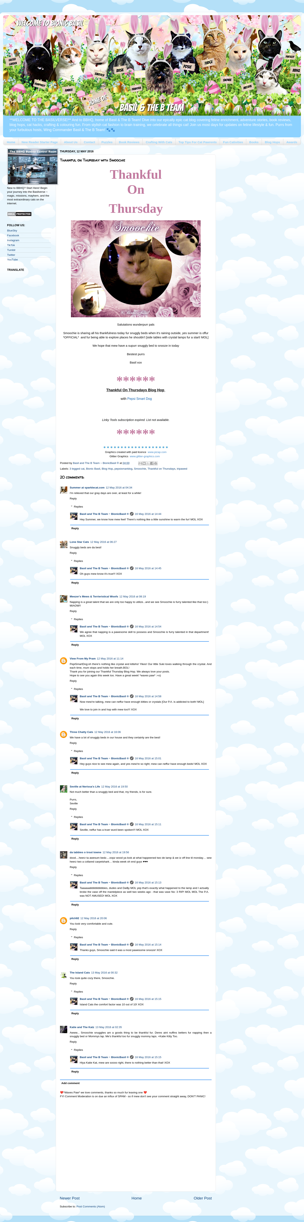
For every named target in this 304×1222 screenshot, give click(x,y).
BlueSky (12, 230)
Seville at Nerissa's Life (85, 786)
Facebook (13, 235)
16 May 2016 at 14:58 (148, 696)
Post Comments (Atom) (91, 1206)
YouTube (12, 259)
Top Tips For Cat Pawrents (198, 142)
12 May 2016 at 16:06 (107, 732)
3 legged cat (77, 468)
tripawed (182, 468)
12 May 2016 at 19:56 (116, 852)
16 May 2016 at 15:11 (148, 824)
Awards (291, 142)
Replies (78, 506)
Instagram (13, 240)
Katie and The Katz (82, 1027)
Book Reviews (129, 142)
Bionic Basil (93, 468)
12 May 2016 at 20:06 (93, 918)
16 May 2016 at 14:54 (148, 626)
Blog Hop (107, 468)
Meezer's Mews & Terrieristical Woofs (94, 596)
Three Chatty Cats (81, 732)
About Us (71, 142)
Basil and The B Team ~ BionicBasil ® (104, 513)
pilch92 (74, 918)
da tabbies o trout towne (85, 852)
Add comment (70, 1083)
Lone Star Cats (79, 541)
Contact (89, 142)
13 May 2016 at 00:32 (104, 972)
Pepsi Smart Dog (139, 398)
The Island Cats (80, 972)
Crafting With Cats (159, 142)
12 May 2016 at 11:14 (110, 658)
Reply (73, 498)
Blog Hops (272, 142)
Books (254, 142)
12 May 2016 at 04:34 (119, 487)
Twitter (11, 254)
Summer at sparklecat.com (87, 487)
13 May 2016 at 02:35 (108, 1027)
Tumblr (11, 250)
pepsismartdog (124, 468)
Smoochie (140, 468)
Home (11, 142)
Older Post (203, 1198)
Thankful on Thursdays (161, 468)
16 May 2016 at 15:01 (148, 758)
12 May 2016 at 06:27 (103, 541)
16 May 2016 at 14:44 (148, 513)
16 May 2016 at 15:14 (148, 944)
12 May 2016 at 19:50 (114, 786)
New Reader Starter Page (39, 142)
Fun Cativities (233, 142)
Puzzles (106, 142)
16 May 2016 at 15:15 (148, 998)
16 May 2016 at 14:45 (148, 568)
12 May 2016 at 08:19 (132, 596)
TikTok (11, 245)
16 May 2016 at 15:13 (148, 882)
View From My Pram (83, 658)
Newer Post (70, 1198)
